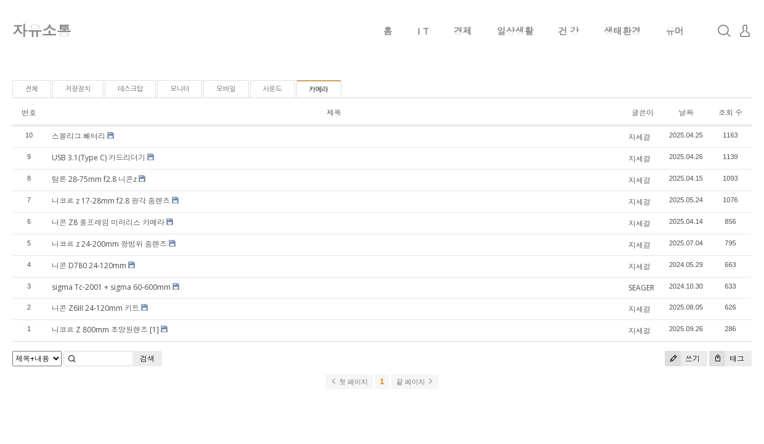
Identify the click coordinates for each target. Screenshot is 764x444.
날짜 (685, 112)
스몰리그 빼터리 (78, 136)
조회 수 (730, 112)
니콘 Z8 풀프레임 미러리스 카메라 (108, 222)
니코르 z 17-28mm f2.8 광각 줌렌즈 (111, 200)
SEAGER (641, 287)
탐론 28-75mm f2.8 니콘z (94, 179)
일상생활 (515, 31)
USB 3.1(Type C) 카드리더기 (98, 157)
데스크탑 (130, 89)
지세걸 (639, 137)
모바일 (225, 89)
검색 (147, 358)
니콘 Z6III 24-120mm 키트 (95, 308)
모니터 (179, 89)
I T (423, 31)
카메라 (318, 89)
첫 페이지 (349, 381)
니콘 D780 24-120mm (89, 265)
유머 (674, 31)
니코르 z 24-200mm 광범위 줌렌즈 (109, 244)
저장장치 (78, 89)
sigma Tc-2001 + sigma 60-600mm (111, 287)
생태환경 (622, 31)
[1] (154, 329)
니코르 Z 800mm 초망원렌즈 (100, 329)
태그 (726, 358)
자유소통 (41, 30)
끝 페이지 (415, 381)
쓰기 (682, 358)
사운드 (272, 89)
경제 (462, 31)
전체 (31, 89)
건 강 (568, 31)
